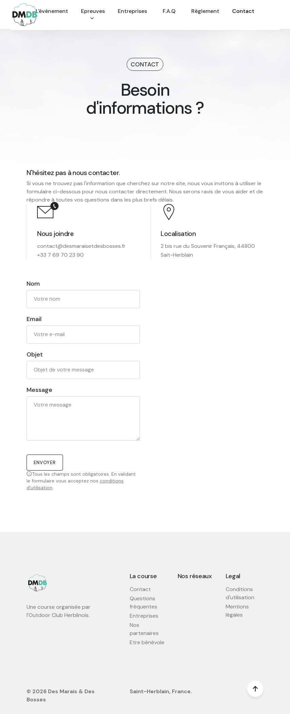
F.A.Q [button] (169, 11)
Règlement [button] (205, 11)
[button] (93, 15)
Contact (140, 589)
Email (34, 319)
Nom (33, 284)
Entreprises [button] (132, 11)
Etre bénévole (147, 642)
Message (39, 390)
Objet (35, 355)
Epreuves (93, 14)
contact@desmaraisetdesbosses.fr (81, 246)
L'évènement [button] (52, 11)
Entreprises (144, 615)
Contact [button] (243, 11)
